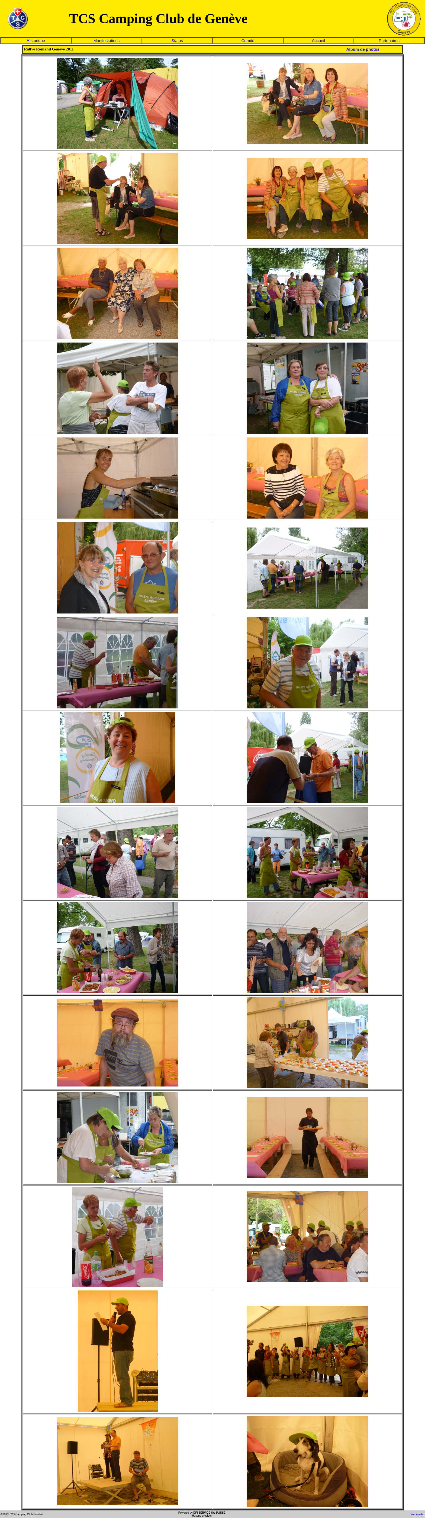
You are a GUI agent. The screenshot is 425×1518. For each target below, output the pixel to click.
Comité (248, 40)
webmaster (417, 1514)
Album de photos (363, 49)
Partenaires (389, 40)
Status (177, 40)
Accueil (318, 40)
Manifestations (107, 40)
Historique (36, 40)
